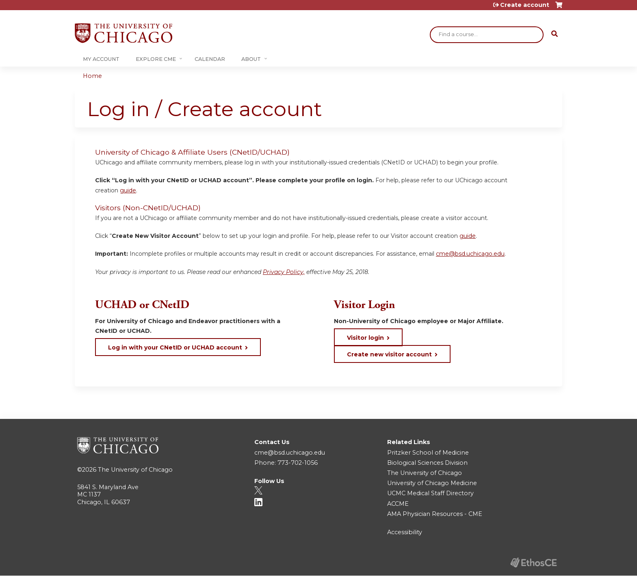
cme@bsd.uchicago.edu (470, 253)
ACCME (398, 503)
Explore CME (156, 59)
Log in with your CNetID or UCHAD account (175, 347)
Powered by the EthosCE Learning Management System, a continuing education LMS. (533, 562)
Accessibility (404, 532)
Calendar (210, 59)
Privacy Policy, (284, 272)
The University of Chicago (135, 469)
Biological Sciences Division (427, 462)
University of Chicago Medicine (432, 483)
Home (92, 76)
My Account (101, 59)
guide (128, 190)
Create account (524, 5)
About (251, 59)
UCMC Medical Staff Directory (430, 493)
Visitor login (365, 337)
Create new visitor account (389, 354)
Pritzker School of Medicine (428, 452)
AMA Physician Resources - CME (434, 514)
